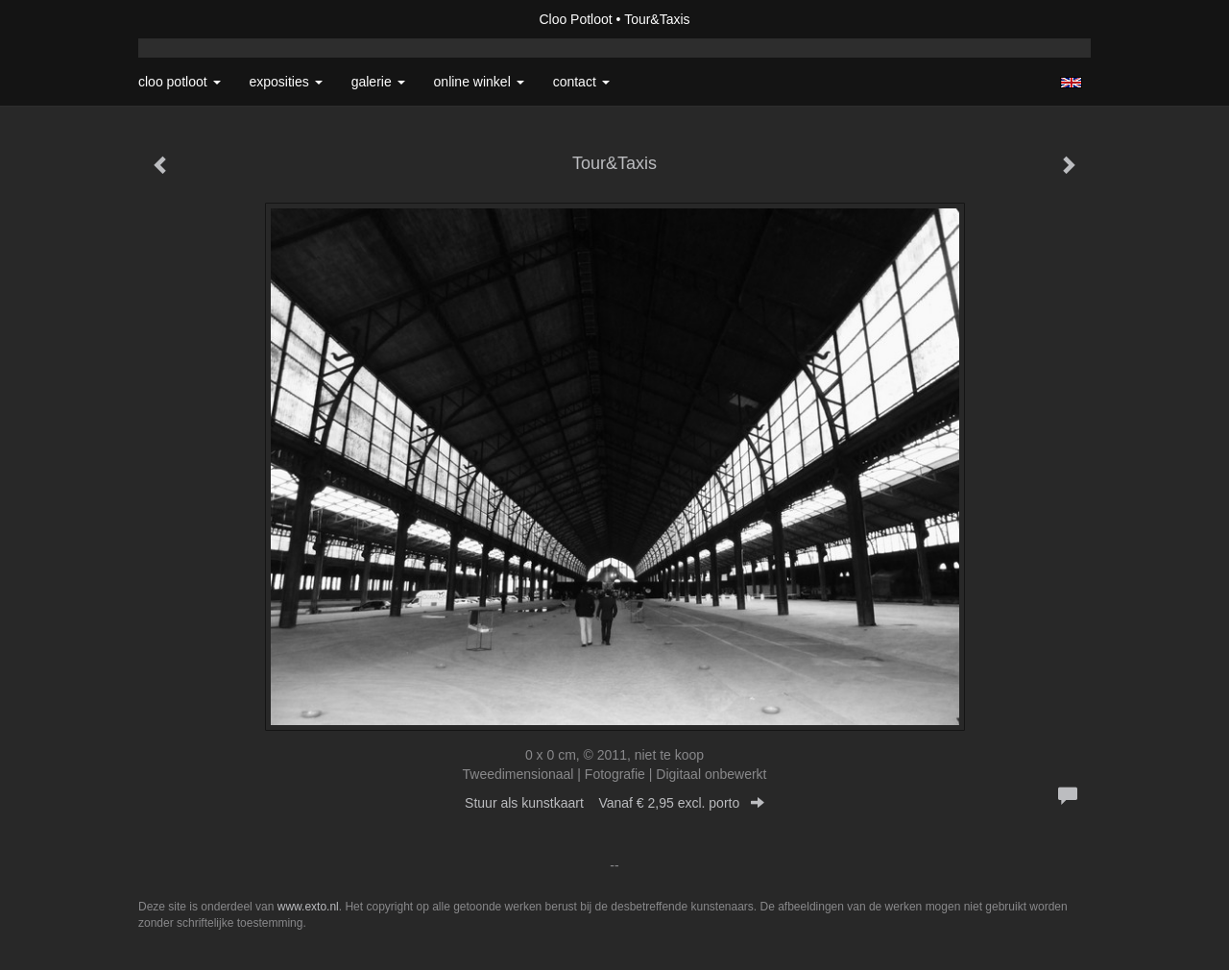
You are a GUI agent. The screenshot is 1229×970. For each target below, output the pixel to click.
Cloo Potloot (575, 19)
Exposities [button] (286, 81)
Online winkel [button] (479, 81)
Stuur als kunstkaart (614, 803)
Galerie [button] (378, 81)
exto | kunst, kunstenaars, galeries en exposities (192, 19)
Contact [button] (581, 81)
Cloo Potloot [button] (179, 81)
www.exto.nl (308, 906)
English (1071, 82)
